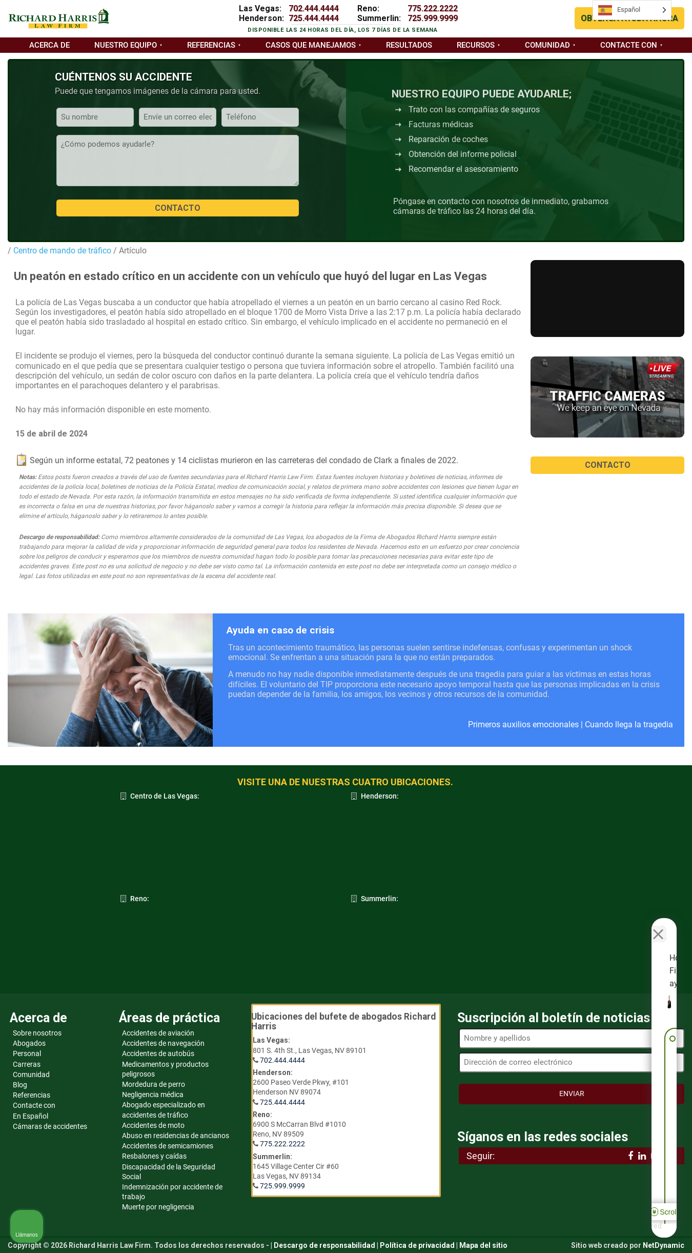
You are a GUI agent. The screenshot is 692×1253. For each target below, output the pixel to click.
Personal (27, 1053)
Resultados (409, 45)
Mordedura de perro (153, 1084)
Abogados (29, 1043)
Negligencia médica (153, 1094)
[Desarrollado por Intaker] (604, 1231)
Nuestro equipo (125, 45)
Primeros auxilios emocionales (523, 724)
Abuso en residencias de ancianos (175, 1135)
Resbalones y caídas (154, 1156)
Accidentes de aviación (158, 1033)
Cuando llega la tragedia (629, 724)
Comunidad (547, 45)
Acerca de (49, 45)
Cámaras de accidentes (50, 1126)
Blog (20, 1085)
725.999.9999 (433, 18)
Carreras (26, 1064)
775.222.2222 (433, 8)
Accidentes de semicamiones (167, 1146)
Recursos (476, 45)
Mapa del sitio (483, 1245)
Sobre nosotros (37, 1033)
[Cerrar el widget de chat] (658, 925)
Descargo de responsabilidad (324, 1245)
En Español (30, 1116)
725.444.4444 (314, 18)
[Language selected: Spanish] (632, 10)
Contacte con (628, 45)
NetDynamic (663, 1245)
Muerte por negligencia (158, 1207)
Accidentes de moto (153, 1125)
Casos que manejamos (311, 45)
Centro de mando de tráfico (61, 250)
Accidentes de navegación (163, 1043)
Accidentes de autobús (158, 1053)
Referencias (211, 45)
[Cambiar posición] (636, 925)
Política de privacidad (417, 1245)
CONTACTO (607, 465)
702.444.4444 (314, 8)
